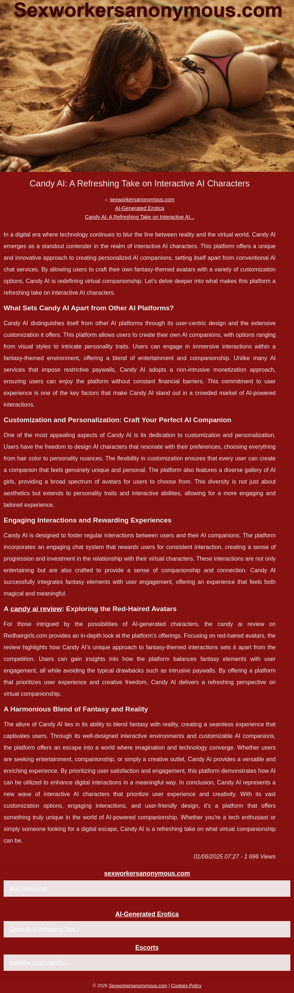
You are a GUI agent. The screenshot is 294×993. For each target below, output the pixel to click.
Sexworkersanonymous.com (138, 985)
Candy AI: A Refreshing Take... (44, 929)
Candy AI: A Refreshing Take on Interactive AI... (139, 217)
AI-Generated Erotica (139, 208)
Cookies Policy (186, 985)
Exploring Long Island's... (38, 962)
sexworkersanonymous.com (142, 199)
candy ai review (36, 609)
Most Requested (28, 888)
